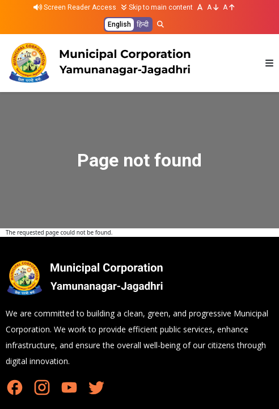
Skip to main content (157, 7)
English (119, 24)
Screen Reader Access (74, 7)
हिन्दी (143, 24)
